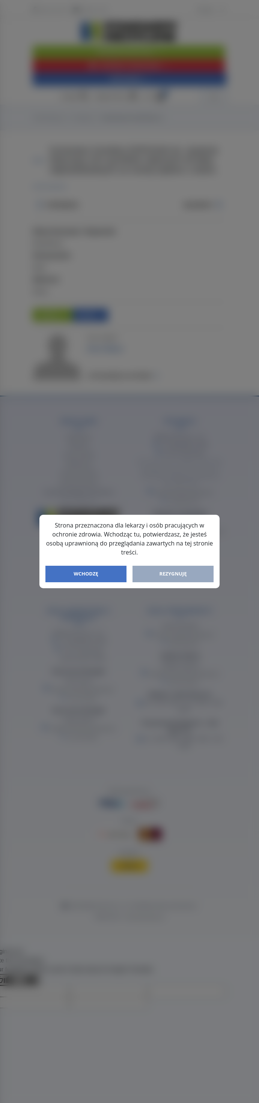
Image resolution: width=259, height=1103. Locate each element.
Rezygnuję (173, 573)
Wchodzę (86, 573)
